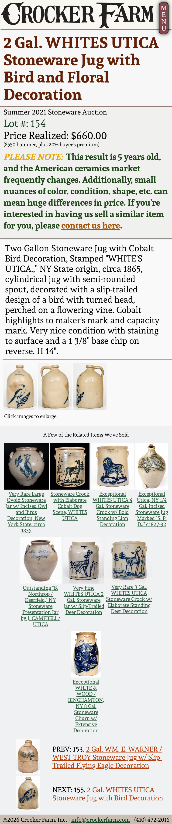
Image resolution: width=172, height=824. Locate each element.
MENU (164, 18)
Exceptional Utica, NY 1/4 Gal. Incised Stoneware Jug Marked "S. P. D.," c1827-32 (151, 509)
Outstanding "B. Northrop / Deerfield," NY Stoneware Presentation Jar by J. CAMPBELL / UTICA (40, 606)
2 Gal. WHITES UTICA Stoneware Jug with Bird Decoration (107, 794)
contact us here (90, 225)
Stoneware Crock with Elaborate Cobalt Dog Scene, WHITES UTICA (70, 506)
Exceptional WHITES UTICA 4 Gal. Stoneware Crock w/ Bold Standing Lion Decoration (112, 509)
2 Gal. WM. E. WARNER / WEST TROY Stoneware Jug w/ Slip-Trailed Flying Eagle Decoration (107, 757)
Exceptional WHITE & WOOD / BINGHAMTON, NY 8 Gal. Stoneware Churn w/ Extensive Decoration (86, 706)
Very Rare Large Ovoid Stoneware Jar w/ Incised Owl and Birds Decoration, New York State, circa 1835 (26, 512)
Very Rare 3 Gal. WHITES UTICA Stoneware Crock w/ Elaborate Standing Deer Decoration (129, 599)
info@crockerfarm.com (100, 819)
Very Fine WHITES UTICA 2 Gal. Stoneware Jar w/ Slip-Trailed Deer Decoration (83, 600)
